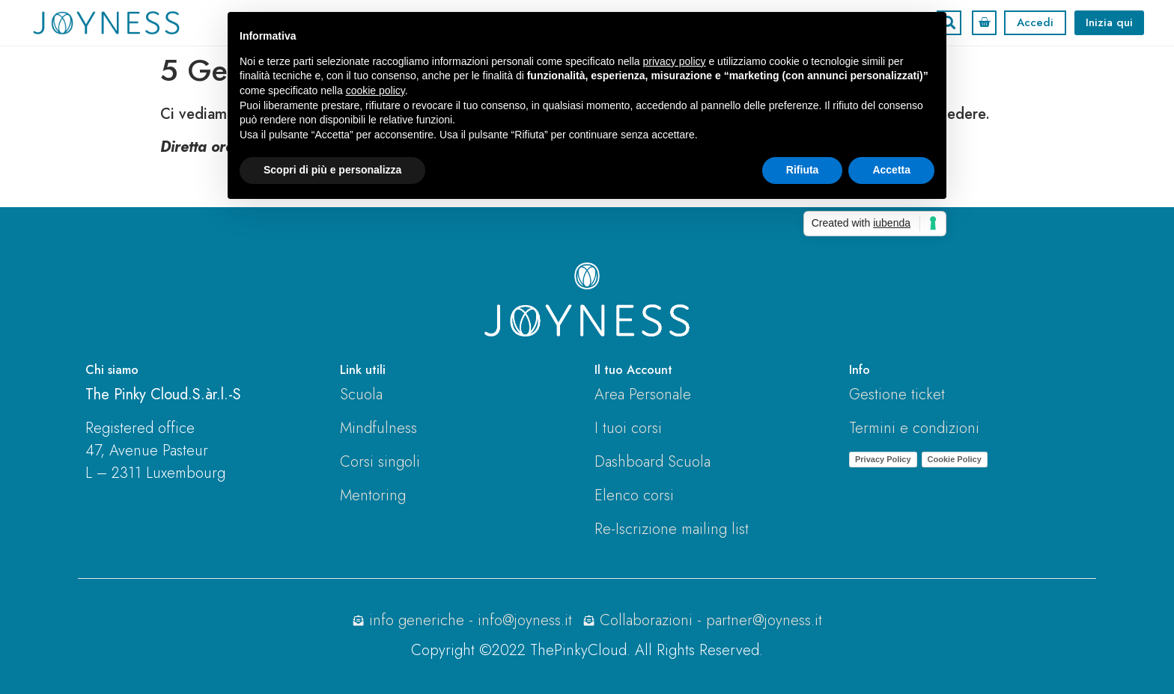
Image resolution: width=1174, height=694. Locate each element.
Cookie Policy (955, 459)
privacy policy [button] (674, 61)
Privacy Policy (883, 459)
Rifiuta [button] (802, 170)
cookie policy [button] (375, 90)
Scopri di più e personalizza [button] (332, 170)
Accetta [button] (891, 170)
